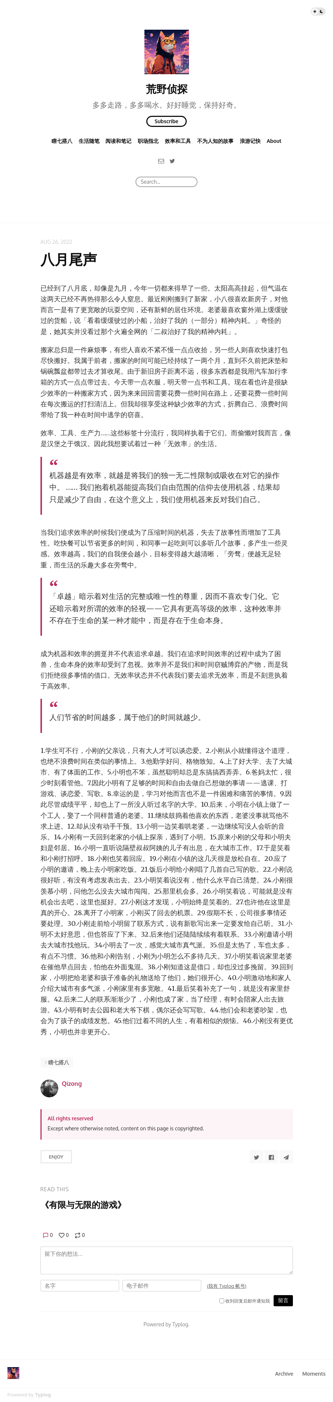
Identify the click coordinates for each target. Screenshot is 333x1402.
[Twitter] (172, 160)
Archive (284, 1373)
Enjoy (56, 1157)
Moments (314, 1373)
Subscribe (167, 121)
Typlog (43, 1395)
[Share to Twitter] (256, 1156)
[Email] (161, 160)
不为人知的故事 (215, 141)
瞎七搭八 (62, 141)
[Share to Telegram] (286, 1156)
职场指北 (148, 141)
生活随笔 (89, 141)
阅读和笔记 (118, 141)
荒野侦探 (166, 88)
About (274, 141)
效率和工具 (178, 141)
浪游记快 (250, 141)
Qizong (72, 1083)
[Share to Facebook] (271, 1156)
